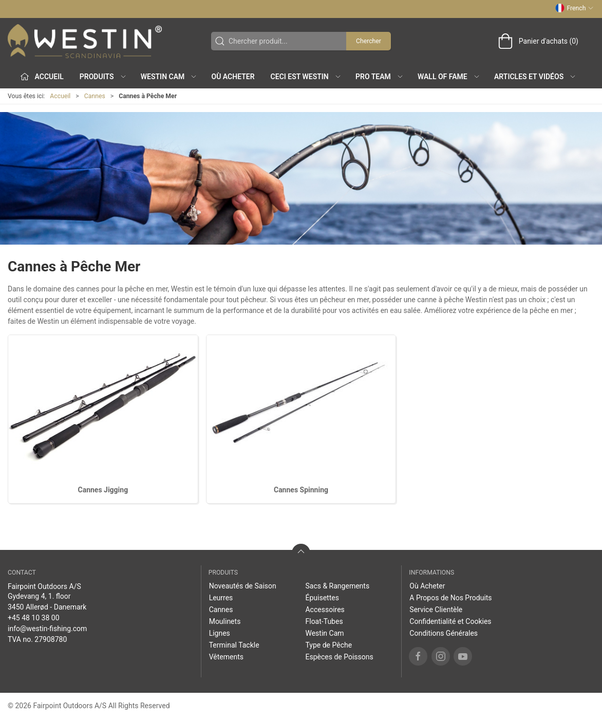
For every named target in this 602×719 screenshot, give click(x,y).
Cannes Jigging (103, 490)
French (574, 8)
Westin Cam (324, 633)
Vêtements (226, 657)
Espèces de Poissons (339, 657)
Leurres (221, 598)
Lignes (219, 633)
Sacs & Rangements (337, 586)
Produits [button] (103, 76)
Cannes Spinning (301, 490)
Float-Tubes (324, 621)
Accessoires (324, 609)
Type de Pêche (328, 645)
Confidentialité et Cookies (450, 621)
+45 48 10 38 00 (34, 618)
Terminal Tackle (234, 645)
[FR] (85, 41)
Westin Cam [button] (169, 76)
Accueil (60, 96)
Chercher (368, 41)
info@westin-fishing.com (47, 628)
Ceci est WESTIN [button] (306, 76)
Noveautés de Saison (242, 586)
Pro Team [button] (379, 76)
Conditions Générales (443, 633)
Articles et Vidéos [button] (535, 76)
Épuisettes (321, 598)
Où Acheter (233, 76)
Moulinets (225, 621)
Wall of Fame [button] (449, 76)
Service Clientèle (435, 609)
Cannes (94, 96)
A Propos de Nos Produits (450, 598)
